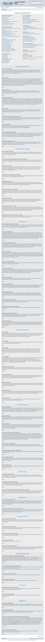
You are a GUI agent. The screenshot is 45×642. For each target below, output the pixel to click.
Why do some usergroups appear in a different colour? (31, 21)
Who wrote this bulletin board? (27, 55)
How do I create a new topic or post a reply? (9, 39)
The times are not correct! (6, 30)
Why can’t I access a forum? (6, 45)
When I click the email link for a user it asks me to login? (10, 36)
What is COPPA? (4, 17)
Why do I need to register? (6, 16)
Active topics (10, 10)
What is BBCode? (5, 54)
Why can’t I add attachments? (6, 46)
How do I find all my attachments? (28, 51)
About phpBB (34, 605)
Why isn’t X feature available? (27, 56)
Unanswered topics (4, 10)
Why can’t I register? (5, 18)
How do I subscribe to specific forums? (29, 46)
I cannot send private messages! (28, 26)
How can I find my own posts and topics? (29, 41)
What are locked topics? (5, 61)
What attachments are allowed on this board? (30, 50)
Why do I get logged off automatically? (8, 23)
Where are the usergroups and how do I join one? (30, 19)
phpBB (25, 184)
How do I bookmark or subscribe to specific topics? (31, 45)
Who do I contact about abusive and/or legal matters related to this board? (32, 57)
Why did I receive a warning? (6, 47)
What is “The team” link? (27, 23)
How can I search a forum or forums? (28, 37)
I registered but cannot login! (6, 19)
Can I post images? (5, 57)
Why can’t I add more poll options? (7, 43)
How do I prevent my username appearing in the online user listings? (11, 29)
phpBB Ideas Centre (8, 612)
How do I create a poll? (5, 42)
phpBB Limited (30, 604)
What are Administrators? (27, 16)
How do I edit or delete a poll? (6, 44)
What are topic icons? (5, 62)
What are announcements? (6, 59)
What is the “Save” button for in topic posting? (9, 49)
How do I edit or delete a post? (7, 40)
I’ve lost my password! (5, 22)
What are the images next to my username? (9, 33)
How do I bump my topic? (6, 51)
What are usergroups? (26, 18)
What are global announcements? (7, 58)
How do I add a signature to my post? (8, 41)
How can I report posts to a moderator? (8, 48)
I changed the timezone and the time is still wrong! (10, 31)
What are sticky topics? (5, 60)
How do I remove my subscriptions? (28, 47)
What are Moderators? (26, 17)
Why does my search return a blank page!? (29, 39)
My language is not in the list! (6, 32)
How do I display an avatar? (6, 34)
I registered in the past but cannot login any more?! (10, 21)
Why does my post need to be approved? (8, 50)
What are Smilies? (5, 56)
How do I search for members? (27, 40)
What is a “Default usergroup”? (27, 22)
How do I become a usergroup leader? (29, 20)
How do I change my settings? (6, 27)
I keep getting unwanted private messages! (29, 27)
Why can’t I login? (5, 20)
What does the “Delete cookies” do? (7, 24)
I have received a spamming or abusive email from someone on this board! (33, 29)
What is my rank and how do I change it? (8, 35)
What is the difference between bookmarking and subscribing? (32, 44)
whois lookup (32, 618)
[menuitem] (7, 7)
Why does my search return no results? (29, 38)
